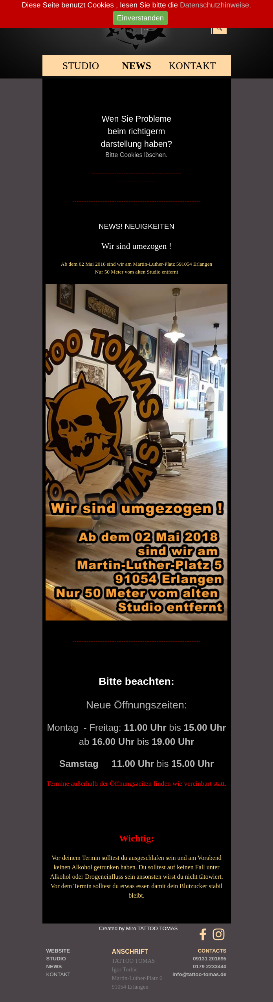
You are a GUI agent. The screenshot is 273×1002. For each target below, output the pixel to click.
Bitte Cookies (123, 154)
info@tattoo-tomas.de (199, 974)
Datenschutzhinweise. (215, 5)
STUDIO (80, 65)
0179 (199, 966)
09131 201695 (209, 959)
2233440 (216, 966)
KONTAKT (58, 974)
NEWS (136, 65)
